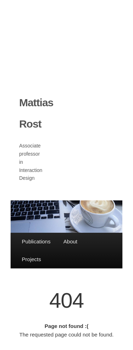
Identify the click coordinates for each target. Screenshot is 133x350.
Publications (36, 241)
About (70, 241)
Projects (31, 259)
